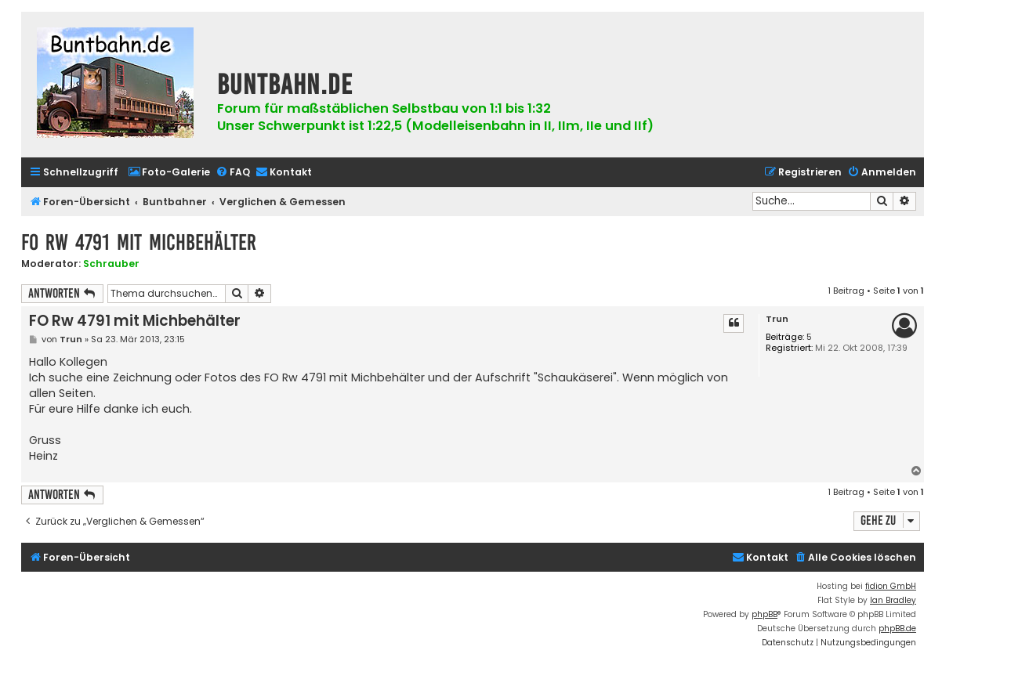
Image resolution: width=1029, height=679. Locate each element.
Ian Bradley (893, 600)
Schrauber (111, 263)
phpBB (764, 614)
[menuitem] (169, 172)
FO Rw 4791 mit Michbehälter (138, 242)
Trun (777, 319)
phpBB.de (897, 628)
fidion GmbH (890, 586)
